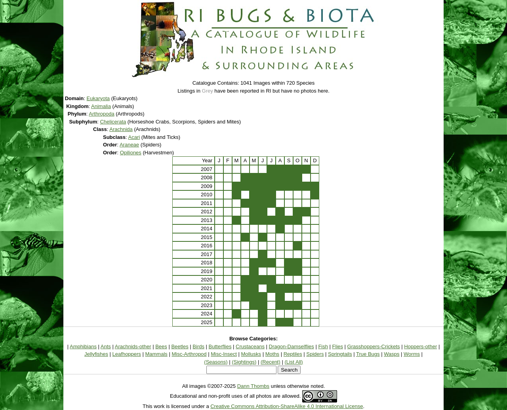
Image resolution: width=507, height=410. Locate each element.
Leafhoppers (126, 354)
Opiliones (130, 153)
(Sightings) (244, 362)
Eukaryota (98, 98)
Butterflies (220, 346)
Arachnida (121, 129)
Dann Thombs (253, 386)
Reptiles (293, 354)
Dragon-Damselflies (291, 346)
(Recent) (270, 362)
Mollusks (251, 354)
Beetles (179, 346)
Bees (161, 346)
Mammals (156, 354)
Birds (198, 346)
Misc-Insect (224, 354)
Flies (337, 346)
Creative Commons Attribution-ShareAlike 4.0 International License (286, 406)
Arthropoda (101, 114)
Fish (323, 346)
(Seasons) (215, 362)
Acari (134, 137)
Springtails (340, 354)
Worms (412, 354)
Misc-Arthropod (189, 354)
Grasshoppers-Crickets (373, 346)
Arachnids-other (133, 346)
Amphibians (83, 346)
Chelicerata (113, 122)
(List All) (293, 362)
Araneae (129, 145)
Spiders (315, 354)
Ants (106, 346)
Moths (272, 354)
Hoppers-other (420, 346)
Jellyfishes (96, 354)
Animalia (101, 106)
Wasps (391, 354)
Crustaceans (250, 346)
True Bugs (368, 354)
